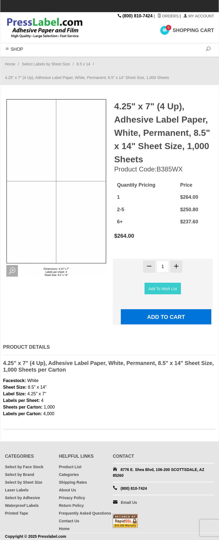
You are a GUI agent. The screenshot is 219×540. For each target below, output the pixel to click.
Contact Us (69, 521)
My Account (198, 16)
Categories (69, 474)
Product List (70, 467)
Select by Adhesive (22, 498)
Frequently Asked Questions (85, 513)
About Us (67, 490)
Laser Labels (17, 490)
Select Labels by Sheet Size (46, 64)
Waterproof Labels (22, 505)
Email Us (129, 502)
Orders (168, 16)
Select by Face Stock (24, 467)
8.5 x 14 (83, 64)
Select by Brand (19, 474)
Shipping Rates (73, 482)
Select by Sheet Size (23, 482)
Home (10, 64)
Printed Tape (16, 513)
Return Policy (71, 505)
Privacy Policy (72, 498)
